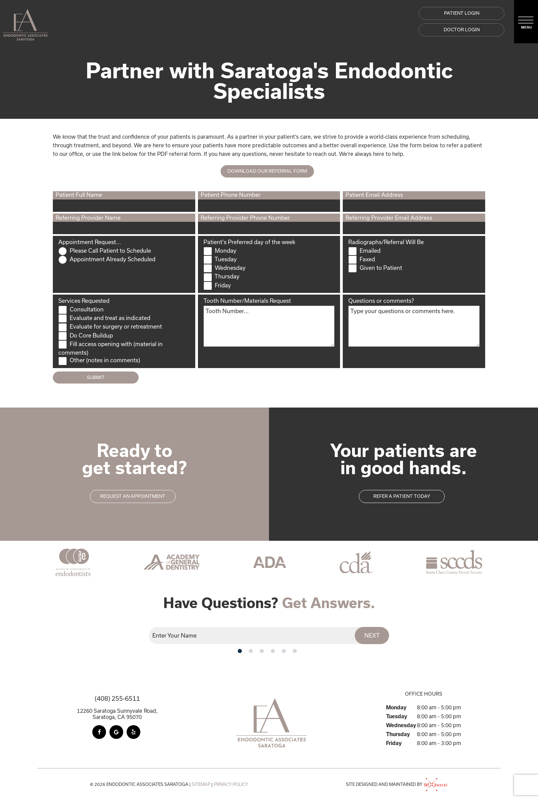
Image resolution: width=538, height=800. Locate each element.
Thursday (398, 734)
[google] (116, 732)
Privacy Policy (231, 784)
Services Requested (83, 300)
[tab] (240, 651)
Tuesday (396, 716)
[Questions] (414, 326)
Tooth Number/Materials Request (247, 300)
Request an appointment (132, 496)
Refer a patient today (401, 496)
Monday (396, 707)
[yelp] (133, 732)
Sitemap (201, 784)
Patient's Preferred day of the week (249, 242)
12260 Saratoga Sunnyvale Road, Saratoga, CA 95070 (117, 714)
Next (372, 635)
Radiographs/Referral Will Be (386, 242)
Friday (394, 743)
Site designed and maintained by (397, 784)
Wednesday (401, 725)
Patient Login (461, 13)
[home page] (25, 21)
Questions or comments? (381, 300)
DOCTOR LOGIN (462, 29)
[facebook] (99, 732)
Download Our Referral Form (267, 171)
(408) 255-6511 (117, 698)
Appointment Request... (89, 242)
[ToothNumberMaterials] (269, 326)
